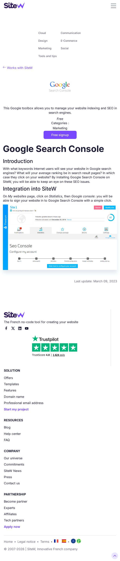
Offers (8, 378)
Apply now (12, 527)
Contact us (12, 483)
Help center (12, 434)
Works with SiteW (18, 68)
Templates (11, 384)
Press (8, 477)
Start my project (16, 409)
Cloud (42, 33)
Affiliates (10, 514)
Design (42, 40)
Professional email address (23, 403)
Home (8, 542)
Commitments (14, 464)
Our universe (13, 458)
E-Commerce (69, 40)
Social (65, 48)
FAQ (7, 440)
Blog (7, 427)
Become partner (15, 501)
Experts (9, 508)
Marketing (45, 48)
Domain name (14, 397)
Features (10, 390)
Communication (71, 33)
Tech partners (14, 520)
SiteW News (12, 471)
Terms (44, 542)
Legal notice (26, 542)
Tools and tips (47, 56)
